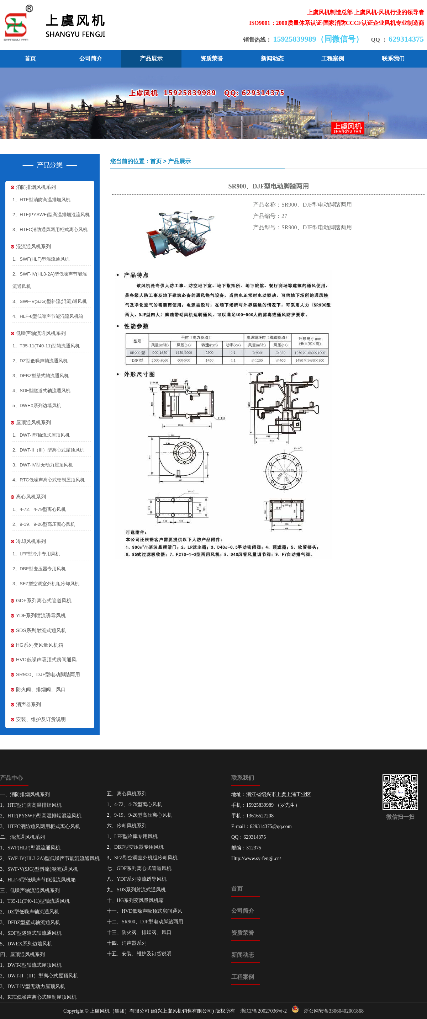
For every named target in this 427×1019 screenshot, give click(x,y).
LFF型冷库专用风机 (136, 836)
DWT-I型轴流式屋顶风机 (34, 965)
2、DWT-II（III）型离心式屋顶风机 (48, 450)
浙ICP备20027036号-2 (263, 1011)
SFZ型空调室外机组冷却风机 (146, 857)
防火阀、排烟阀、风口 (37, 689)
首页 (30, 58)
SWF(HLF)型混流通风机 (33, 847)
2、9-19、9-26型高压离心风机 (43, 524)
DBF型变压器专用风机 (139, 847)
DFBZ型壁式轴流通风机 (33, 922)
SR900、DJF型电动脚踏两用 (44, 674)
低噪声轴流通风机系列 (37, 333)
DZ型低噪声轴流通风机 (33, 911)
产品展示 (151, 58)
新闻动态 (272, 58)
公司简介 (90, 58)
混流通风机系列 (30, 246)
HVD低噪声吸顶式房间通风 (43, 659)
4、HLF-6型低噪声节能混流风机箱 (47, 316)
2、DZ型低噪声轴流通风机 (40, 360)
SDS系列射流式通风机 (37, 630)
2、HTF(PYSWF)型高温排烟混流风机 (51, 214)
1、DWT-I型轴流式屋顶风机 (41, 435)
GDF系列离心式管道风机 (40, 600)
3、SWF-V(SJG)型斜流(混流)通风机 (49, 301)
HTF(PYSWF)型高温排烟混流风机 (44, 815)
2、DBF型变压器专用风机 (39, 568)
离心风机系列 (27, 497)
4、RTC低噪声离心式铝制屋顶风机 (48, 479)
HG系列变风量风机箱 (36, 645)
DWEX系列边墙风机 (29, 943)
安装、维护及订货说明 (37, 719)
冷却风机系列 (27, 541)
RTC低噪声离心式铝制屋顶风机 (42, 997)
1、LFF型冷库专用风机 (36, 553)
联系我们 (393, 58)
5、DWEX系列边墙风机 (36, 405)
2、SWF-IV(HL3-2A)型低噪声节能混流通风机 (49, 280)
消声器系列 (25, 704)
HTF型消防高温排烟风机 (34, 805)
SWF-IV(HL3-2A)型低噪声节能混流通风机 (53, 858)
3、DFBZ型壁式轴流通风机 (40, 375)
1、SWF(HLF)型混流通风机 (40, 259)
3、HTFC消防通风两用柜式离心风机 (50, 229)
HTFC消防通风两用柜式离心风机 (43, 826)
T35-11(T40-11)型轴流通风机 (38, 901)
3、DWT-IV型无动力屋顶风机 (42, 465)
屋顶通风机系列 (30, 422)
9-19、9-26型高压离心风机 (143, 815)
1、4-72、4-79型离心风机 (39, 509)
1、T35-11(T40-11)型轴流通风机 (46, 345)
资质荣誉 (211, 58)
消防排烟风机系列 (32, 187)
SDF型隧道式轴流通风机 (34, 933)
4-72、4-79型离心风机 (138, 804)
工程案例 (332, 58)
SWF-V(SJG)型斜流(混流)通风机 (42, 869)
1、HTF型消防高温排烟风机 (41, 199)
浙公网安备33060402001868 (334, 1011)
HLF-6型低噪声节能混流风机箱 (41, 879)
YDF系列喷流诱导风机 (37, 615)
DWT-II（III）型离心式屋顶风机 (42, 975)
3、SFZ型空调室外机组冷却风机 (45, 583)
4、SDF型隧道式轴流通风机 (41, 390)
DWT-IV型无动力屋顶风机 (36, 986)
